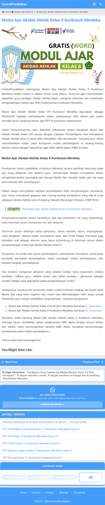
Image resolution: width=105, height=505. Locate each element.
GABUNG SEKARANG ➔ (52, 404)
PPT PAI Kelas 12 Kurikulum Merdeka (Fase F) (30, 436)
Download (95, 306)
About (23, 492)
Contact (36, 492)
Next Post (11, 362)
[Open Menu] (94, 4)
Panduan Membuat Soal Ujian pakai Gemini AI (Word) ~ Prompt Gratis (45, 422)
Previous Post (91, 362)
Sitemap (63, 492)
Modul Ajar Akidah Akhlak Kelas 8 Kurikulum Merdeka (51, 20)
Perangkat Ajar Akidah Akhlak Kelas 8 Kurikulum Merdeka (57, 209)
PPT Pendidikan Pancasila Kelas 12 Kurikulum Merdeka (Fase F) (41, 429)
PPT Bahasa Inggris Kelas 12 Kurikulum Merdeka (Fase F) (37, 450)
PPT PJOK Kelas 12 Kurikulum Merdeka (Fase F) (31, 443)
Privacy (50, 492)
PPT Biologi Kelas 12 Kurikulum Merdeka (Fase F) (32, 457)
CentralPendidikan (14, 4)
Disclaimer (79, 492)
